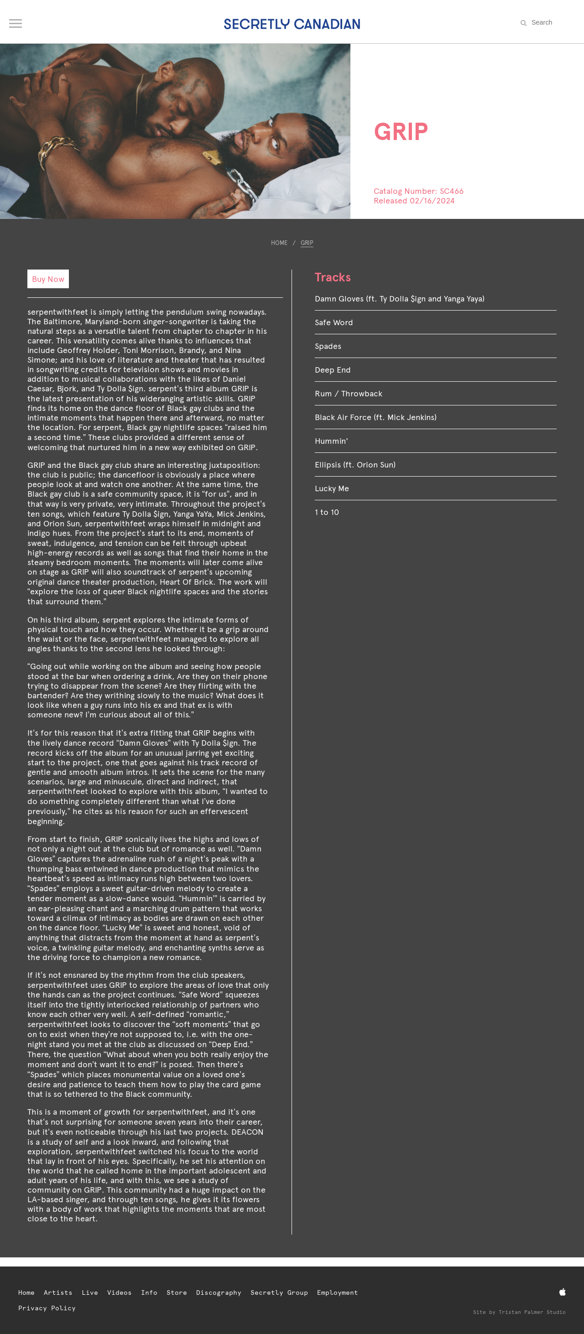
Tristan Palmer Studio (532, 1312)
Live (90, 1292)
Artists (58, 1292)
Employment (337, 1292)
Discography (218, 1292)
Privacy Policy (47, 1308)
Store (177, 1292)
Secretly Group (279, 1292)
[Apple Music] (562, 1292)
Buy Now (48, 279)
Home (279, 242)
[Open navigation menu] (16, 21)
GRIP (307, 242)
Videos (119, 1292)
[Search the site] (552, 22)
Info (149, 1292)
